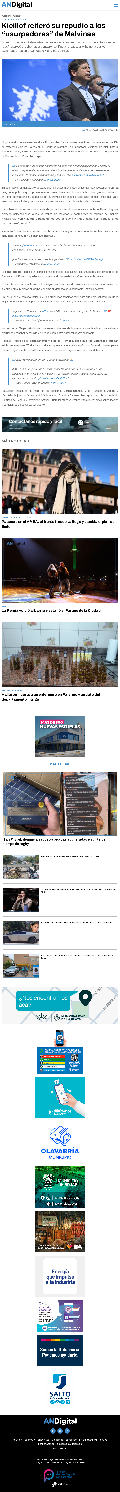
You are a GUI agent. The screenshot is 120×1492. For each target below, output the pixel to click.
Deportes (71, 1440)
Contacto (64, 1448)
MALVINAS (103, 130)
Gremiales (43, 1440)
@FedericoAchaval (32, 245)
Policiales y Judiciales (69, 1444)
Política (17, 1440)
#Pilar (45, 311)
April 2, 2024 (52, 179)
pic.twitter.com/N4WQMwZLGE (90, 175)
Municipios (57, 1440)
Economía (30, 1440)
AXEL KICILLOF (92, 130)
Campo (103, 1440)
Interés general (88, 1440)
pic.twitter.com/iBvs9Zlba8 (53, 378)
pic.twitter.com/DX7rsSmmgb (86, 259)
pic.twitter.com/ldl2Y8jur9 (26, 315)
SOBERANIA (113, 130)
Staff (53, 1448)
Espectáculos (46, 1444)
